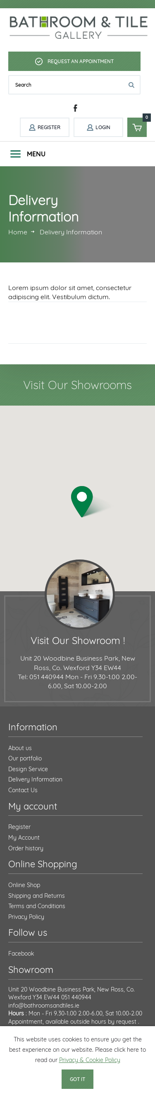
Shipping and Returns (36, 895)
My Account (24, 837)
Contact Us (23, 790)
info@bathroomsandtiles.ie (43, 1005)
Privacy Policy (26, 917)
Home (17, 232)
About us (20, 748)
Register (19, 827)
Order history (25, 848)
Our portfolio (25, 758)
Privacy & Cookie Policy (89, 1060)
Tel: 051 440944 (41, 677)
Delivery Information (35, 779)
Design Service (28, 769)
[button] (92, 502)
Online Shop (24, 885)
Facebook (21, 953)
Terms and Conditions (36, 906)
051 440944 (76, 997)
